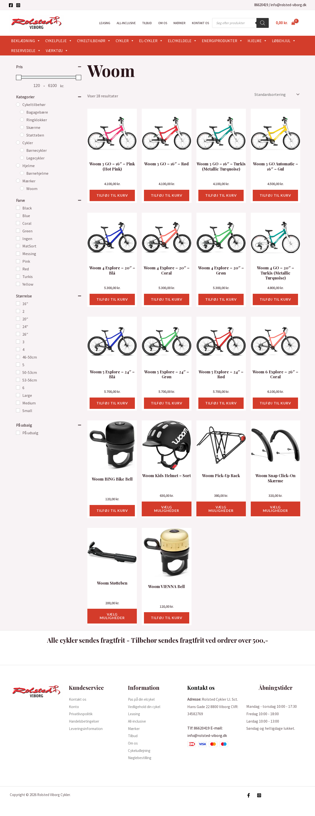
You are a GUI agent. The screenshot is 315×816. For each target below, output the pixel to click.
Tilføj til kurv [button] (112, 195)
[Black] (18, 208)
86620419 (261, 4)
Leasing (104, 23)
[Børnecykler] (22, 150)
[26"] (18, 334)
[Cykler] (18, 142)
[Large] (18, 395)
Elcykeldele (182, 41)
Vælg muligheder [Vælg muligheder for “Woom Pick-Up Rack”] (221, 509)
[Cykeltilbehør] (18, 104)
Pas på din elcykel (142, 699)
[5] (18, 364)
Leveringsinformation (87, 728)
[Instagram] (18, 5)
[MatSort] (18, 246)
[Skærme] (22, 127)
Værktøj (57, 50)
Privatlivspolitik (82, 713)
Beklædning (25, 41)
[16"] (18, 303)
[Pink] (18, 261)
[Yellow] (18, 284)
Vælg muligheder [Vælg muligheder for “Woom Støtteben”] (112, 616)
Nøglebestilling (141, 757)
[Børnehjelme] (22, 173)
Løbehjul (284, 41)
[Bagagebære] (22, 112)
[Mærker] (18, 181)
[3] (18, 342)
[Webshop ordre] (276, 94)
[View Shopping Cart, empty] (285, 23)
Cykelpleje (58, 41)
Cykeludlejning (140, 750)
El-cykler (151, 41)
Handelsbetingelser (85, 721)
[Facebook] (11, 5)
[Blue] (18, 215)
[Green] (18, 231)
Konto (74, 706)
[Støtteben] (22, 135)
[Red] (18, 269)
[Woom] (22, 188)
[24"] (18, 326)
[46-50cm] (18, 357)
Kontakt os (200, 23)
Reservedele (26, 50)
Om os (162, 23)
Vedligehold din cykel (145, 706)
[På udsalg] (18, 433)
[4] (18, 349)
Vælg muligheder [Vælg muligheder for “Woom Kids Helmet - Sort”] (166, 509)
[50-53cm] (18, 372)
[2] (18, 311)
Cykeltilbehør (94, 41)
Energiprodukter (222, 41)
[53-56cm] (18, 380)
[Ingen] (18, 238)
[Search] (262, 23)
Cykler (125, 41)
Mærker (179, 23)
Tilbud (147, 23)
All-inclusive (126, 23)
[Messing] (18, 254)
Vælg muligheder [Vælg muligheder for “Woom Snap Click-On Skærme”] (275, 509)
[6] (18, 387)
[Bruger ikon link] (304, 23)
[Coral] (18, 223)
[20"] (18, 319)
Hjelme (257, 41)
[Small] (18, 410)
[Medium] (18, 403)
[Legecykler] (22, 158)
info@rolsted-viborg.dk (288, 4)
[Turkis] (18, 276)
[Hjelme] (18, 165)
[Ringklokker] (22, 120)
